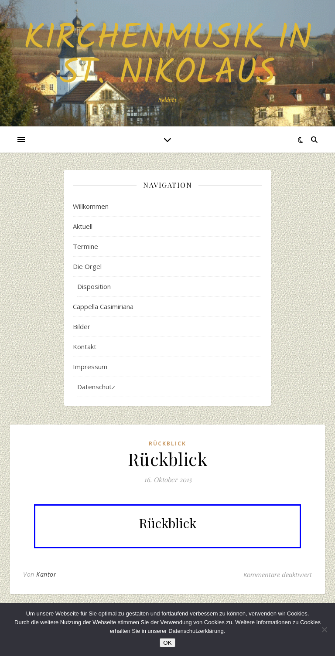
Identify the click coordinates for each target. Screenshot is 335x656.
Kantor (46, 574)
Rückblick (167, 443)
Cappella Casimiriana (103, 306)
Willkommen (91, 206)
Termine (85, 246)
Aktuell (82, 226)
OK (167, 642)
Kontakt (84, 346)
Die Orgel (87, 266)
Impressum (90, 366)
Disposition (94, 286)
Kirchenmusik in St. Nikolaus (168, 56)
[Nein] (324, 629)
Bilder (81, 326)
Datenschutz (96, 386)
